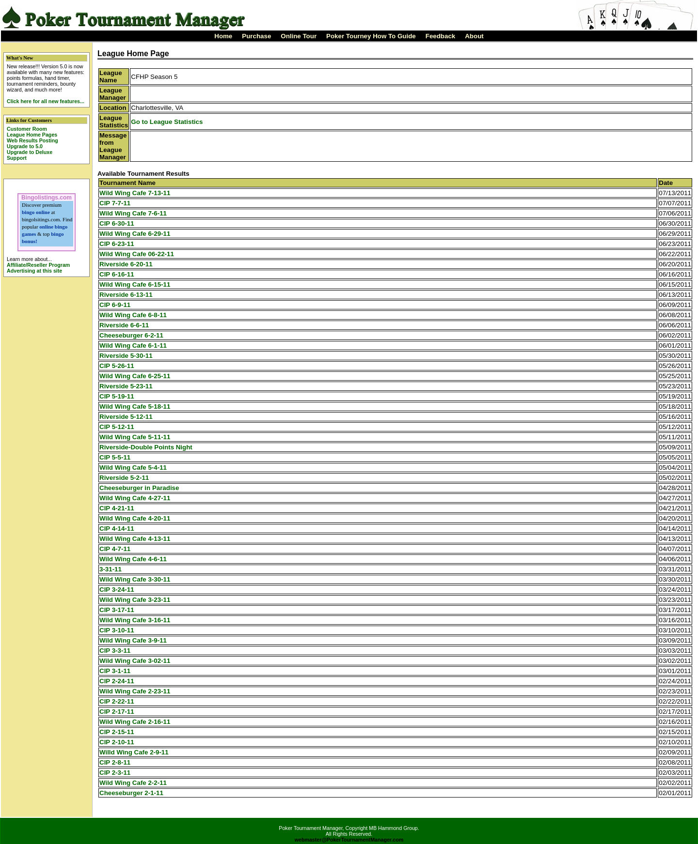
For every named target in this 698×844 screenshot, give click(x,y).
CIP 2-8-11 (114, 762)
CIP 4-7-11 (114, 548)
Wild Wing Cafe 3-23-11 (134, 599)
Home (223, 36)
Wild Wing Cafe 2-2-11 (133, 782)
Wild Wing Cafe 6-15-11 (134, 284)
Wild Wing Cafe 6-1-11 (133, 345)
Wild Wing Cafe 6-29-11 (134, 233)
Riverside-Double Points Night (145, 447)
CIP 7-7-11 (114, 203)
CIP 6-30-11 (116, 223)
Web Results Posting (32, 140)
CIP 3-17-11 (116, 610)
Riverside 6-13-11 (126, 294)
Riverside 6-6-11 (124, 325)
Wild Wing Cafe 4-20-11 (134, 518)
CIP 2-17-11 (116, 711)
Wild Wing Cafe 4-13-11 (134, 538)
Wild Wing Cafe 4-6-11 (133, 559)
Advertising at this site (34, 271)
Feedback (441, 36)
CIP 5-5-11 (114, 457)
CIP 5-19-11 (116, 396)
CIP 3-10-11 (116, 630)
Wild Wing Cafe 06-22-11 (136, 254)
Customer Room (27, 129)
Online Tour (299, 36)
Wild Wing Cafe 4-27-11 (134, 498)
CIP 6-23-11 (116, 243)
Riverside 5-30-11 (126, 355)
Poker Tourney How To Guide (371, 36)
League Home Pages (32, 135)
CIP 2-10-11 (116, 742)
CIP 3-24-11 (116, 589)
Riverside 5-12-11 (126, 416)
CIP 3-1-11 (114, 671)
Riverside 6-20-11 (126, 264)
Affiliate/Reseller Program (38, 265)
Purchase (256, 36)
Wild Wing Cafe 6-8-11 (133, 315)
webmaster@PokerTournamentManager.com (349, 840)
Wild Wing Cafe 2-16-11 (134, 721)
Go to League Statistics (167, 121)
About (474, 36)
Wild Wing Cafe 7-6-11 (133, 213)
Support (17, 158)
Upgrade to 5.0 (25, 146)
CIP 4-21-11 (116, 508)
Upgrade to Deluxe (29, 152)
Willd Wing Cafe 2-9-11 (134, 752)
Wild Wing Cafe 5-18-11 (134, 406)
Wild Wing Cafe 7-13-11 (134, 193)
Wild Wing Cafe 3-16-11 (134, 620)
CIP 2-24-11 (116, 681)
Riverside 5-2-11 (124, 477)
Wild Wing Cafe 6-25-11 (134, 376)
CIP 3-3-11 (114, 650)
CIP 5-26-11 (116, 365)
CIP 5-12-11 (116, 426)
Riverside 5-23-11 (126, 386)
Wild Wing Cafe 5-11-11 (134, 437)
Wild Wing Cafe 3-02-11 (134, 660)
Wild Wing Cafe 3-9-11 (133, 640)
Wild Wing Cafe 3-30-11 (134, 579)
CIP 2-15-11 (116, 732)
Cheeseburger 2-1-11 (131, 793)
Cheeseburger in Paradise (139, 487)
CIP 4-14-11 (116, 528)
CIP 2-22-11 (116, 701)
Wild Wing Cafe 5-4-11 (133, 467)
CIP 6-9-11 (114, 304)
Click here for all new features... (45, 101)
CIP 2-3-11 (114, 772)
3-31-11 (110, 569)
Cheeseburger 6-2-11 (131, 335)
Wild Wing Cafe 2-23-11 (134, 691)
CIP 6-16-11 (116, 274)
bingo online (36, 212)
